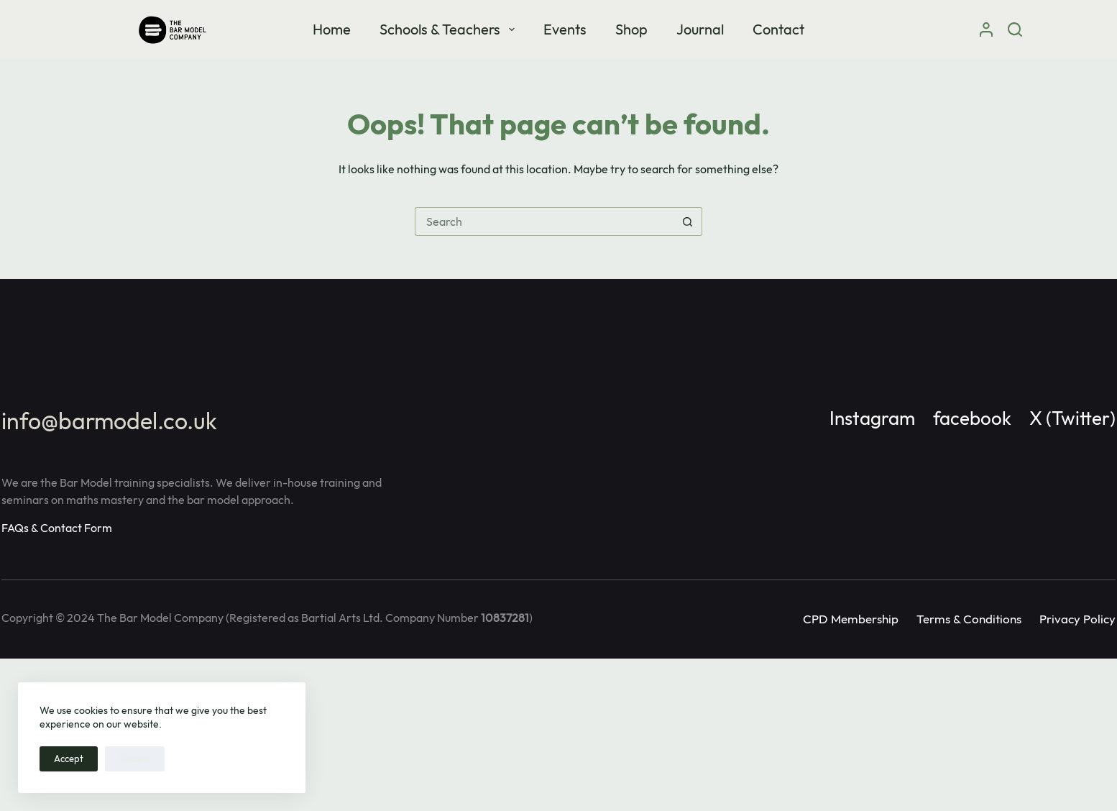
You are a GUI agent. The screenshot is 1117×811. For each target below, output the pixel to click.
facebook (972, 418)
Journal (700, 29)
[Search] (1015, 29)
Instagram (872, 418)
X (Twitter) (1072, 418)
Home (332, 29)
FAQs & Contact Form (56, 528)
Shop (631, 29)
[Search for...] (544, 221)
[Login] (986, 29)
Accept (68, 758)
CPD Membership (850, 618)
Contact (778, 29)
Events (565, 29)
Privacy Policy (1077, 618)
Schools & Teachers (450, 29)
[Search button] (688, 221)
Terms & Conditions (968, 618)
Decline (134, 758)
